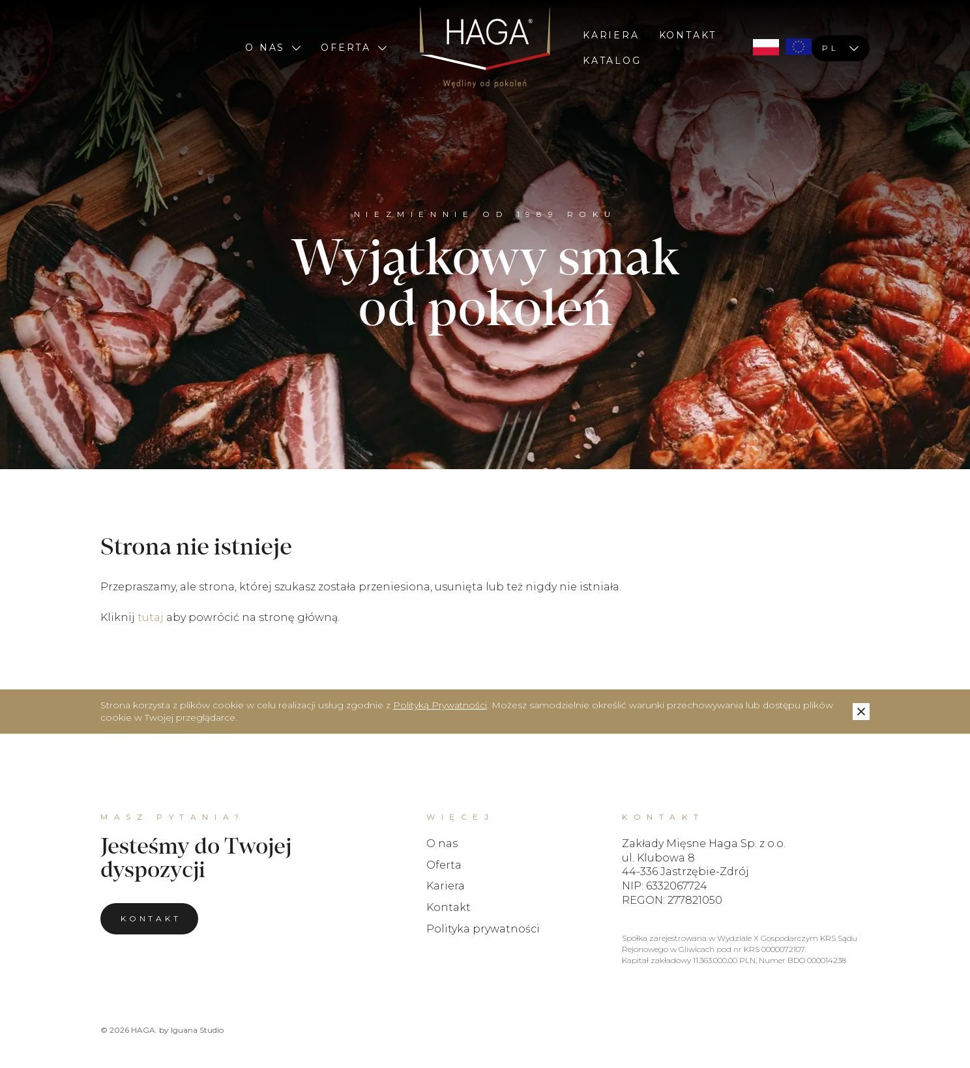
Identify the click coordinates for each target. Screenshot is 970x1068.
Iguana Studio (197, 1030)
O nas (273, 47)
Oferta (354, 47)
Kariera (611, 35)
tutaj (151, 617)
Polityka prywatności (483, 929)
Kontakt (688, 35)
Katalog (612, 60)
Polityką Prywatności (440, 705)
